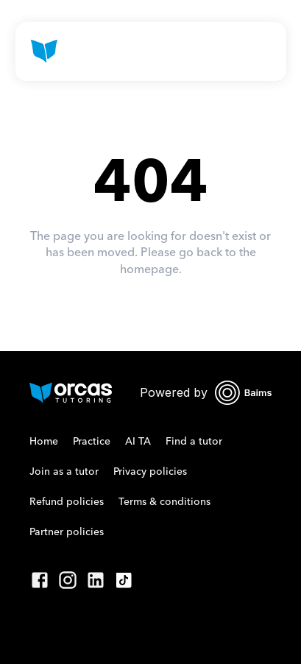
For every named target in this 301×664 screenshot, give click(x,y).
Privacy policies (150, 472)
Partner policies (66, 532)
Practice (91, 442)
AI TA (138, 442)
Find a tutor (194, 442)
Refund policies (66, 502)
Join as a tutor (64, 472)
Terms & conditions (164, 502)
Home (43, 442)
